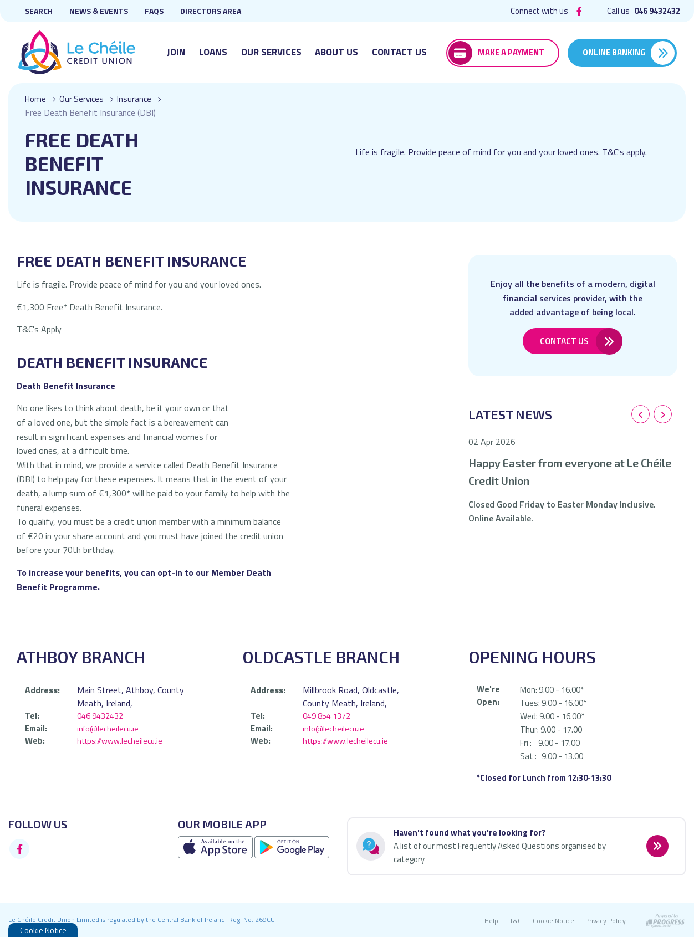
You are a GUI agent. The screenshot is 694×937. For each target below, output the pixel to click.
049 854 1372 (326, 715)
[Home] (75, 52)
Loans (213, 52)
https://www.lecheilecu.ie (121, 740)
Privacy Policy (605, 920)
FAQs (154, 11)
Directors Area (210, 11)
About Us (336, 52)
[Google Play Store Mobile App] (291, 846)
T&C (515, 920)
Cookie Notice (553, 920)
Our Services (271, 52)
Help (491, 920)
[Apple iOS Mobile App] (216, 846)
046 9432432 (100, 715)
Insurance (138, 99)
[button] (640, 415)
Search (39, 11)
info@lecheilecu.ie (109, 728)
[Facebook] (579, 11)
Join (176, 52)
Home (36, 99)
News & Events (98, 11)
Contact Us (399, 52)
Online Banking (614, 52)
